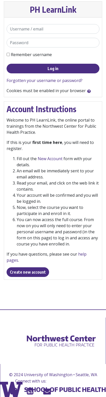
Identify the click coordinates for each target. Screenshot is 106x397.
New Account (50, 158)
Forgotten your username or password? (44, 80)
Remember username (31, 54)
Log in (53, 68)
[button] (90, 91)
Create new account (28, 272)
